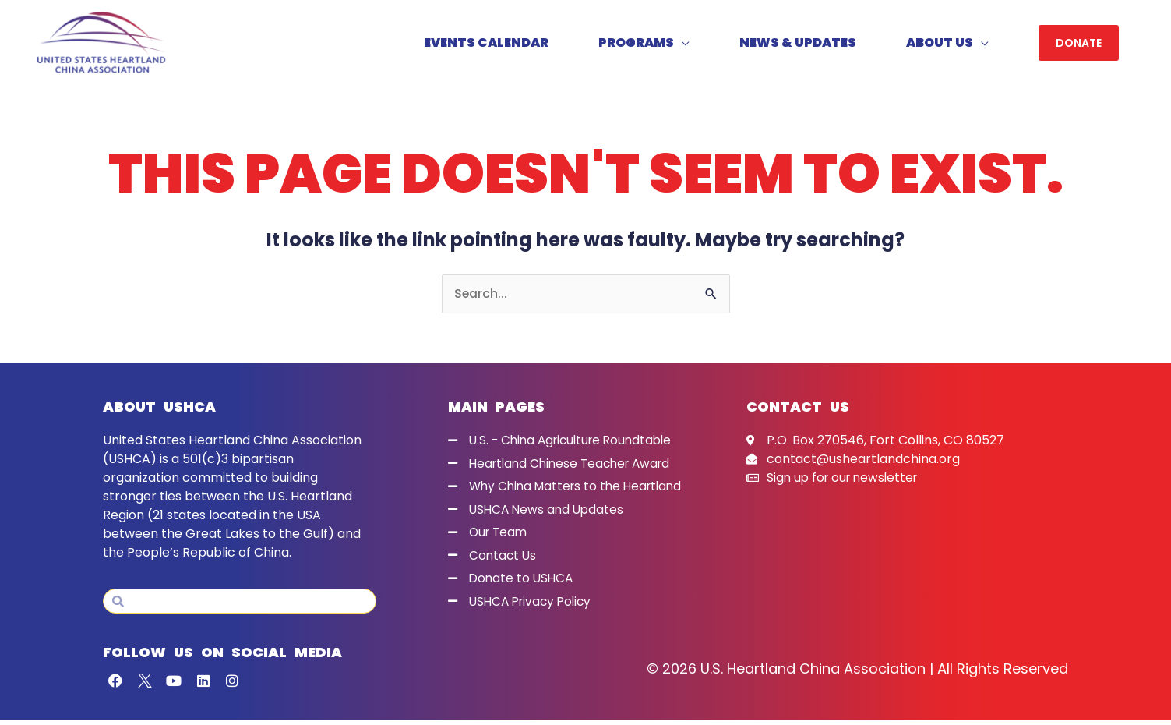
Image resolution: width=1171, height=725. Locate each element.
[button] (1079, 46)
